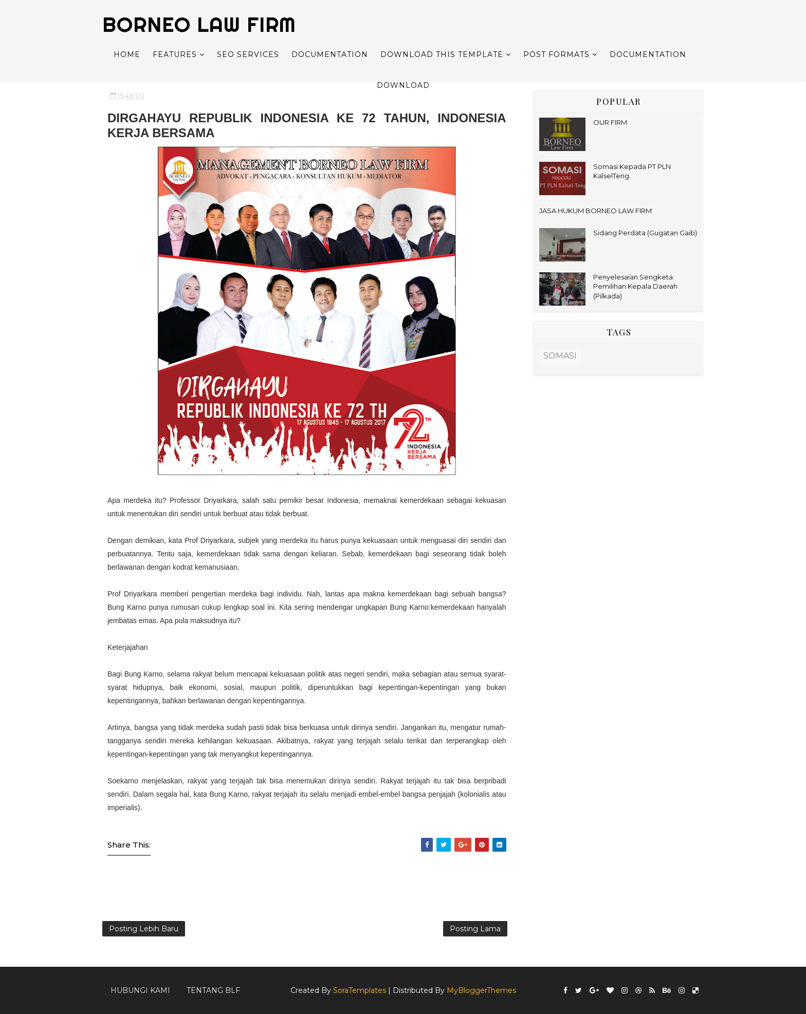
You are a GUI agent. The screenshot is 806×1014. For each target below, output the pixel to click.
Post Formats (556, 54)
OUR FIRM (610, 122)
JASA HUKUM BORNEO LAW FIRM (595, 210)
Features (175, 54)
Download (403, 85)
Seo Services (248, 54)
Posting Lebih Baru (143, 928)
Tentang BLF (213, 990)
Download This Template (441, 54)
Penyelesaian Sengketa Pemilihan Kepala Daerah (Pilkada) (635, 286)
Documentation (329, 54)
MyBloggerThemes (481, 990)
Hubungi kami (140, 990)
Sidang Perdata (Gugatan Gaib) (645, 233)
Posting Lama (475, 928)
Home (127, 54)
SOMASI (560, 356)
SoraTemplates (359, 990)
